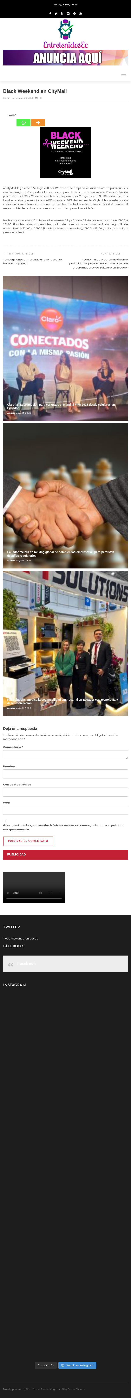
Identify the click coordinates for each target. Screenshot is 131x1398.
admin (7, 98)
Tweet (11, 115)
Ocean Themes (76, 1389)
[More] (38, 119)
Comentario (13, 747)
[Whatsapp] (23, 119)
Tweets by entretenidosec (20, 939)
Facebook (26, 964)
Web (6, 803)
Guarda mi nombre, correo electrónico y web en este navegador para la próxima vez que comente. (63, 827)
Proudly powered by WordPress (21, 1389)
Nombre (9, 766)
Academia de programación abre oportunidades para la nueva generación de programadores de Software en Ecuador (97, 264)
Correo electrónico (17, 785)
